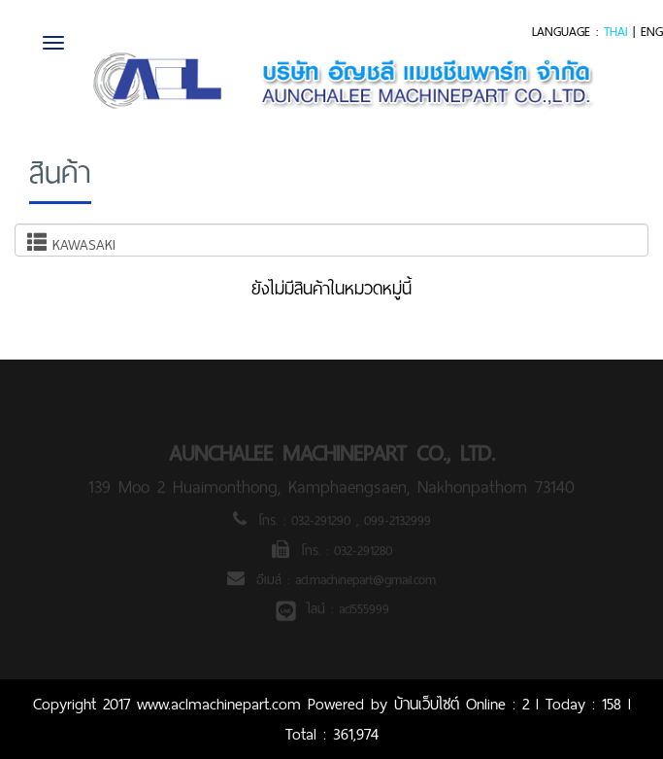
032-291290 (323, 522)
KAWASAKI (71, 244)
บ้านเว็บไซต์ (426, 704)
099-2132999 (397, 522)
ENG (652, 31)
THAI (615, 31)
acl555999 (364, 612)
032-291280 (363, 552)
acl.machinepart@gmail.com (365, 582)
